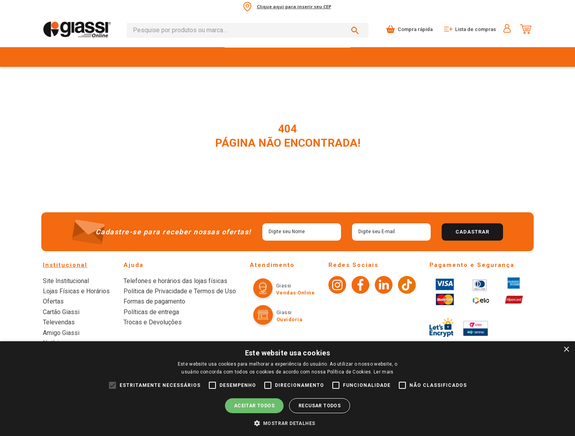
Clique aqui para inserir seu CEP (294, 6)
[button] (287, 423)
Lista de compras (475, 29)
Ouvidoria (279, 319)
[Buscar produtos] (356, 30)
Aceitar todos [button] (254, 405)
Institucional (65, 265)
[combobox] (247, 30)
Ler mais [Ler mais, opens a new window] (383, 372)
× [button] (566, 350)
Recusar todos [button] (320, 405)
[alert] (287, 388)
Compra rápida (414, 29)
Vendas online (284, 293)
